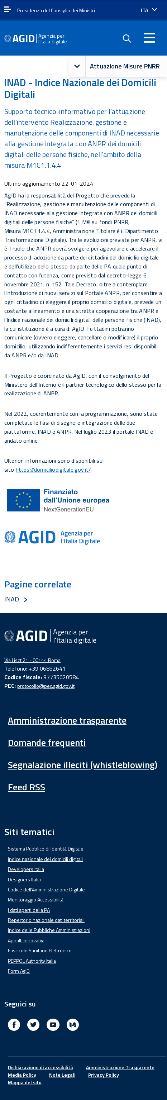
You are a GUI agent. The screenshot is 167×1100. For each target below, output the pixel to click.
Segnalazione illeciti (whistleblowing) (82, 765)
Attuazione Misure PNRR (114, 66)
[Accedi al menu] (149, 37)
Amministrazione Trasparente (120, 1067)
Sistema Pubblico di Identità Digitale (46, 848)
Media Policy (22, 1074)
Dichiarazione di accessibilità (40, 1067)
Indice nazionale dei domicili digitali (45, 859)
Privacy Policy (103, 1074)
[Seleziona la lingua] (149, 10)
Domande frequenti (47, 742)
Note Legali (62, 1074)
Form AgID (19, 971)
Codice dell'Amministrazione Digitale (46, 889)
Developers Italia (26, 869)
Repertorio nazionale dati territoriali (46, 920)
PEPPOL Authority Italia (32, 961)
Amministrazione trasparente (67, 720)
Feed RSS (26, 787)
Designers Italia (24, 879)
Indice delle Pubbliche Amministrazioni (49, 930)
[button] (77, 66)
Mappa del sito (25, 1082)
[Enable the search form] (126, 38)
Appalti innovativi (26, 940)
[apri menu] (7, 9)
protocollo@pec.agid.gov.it (46, 686)
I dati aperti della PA (29, 910)
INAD (11, 599)
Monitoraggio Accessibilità (35, 899)
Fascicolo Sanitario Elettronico (40, 950)
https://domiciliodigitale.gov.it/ (53, 469)
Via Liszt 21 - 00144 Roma (32, 660)
